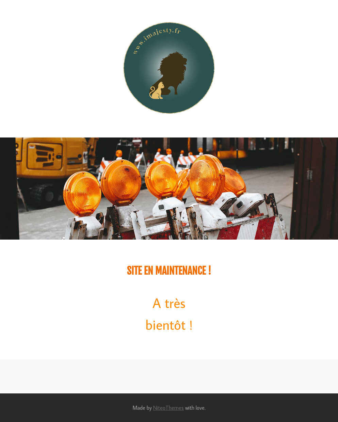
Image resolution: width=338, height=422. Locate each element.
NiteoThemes (168, 407)
